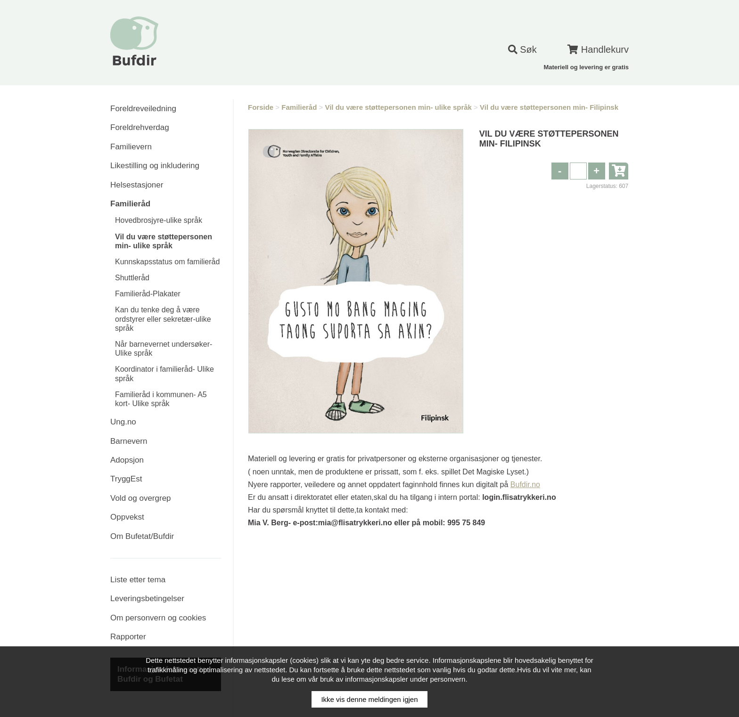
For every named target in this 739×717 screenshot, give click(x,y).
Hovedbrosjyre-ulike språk (158, 220)
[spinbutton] (578, 171)
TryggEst (126, 478)
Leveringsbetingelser (147, 598)
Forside (260, 107)
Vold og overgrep (140, 498)
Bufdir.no (525, 485)
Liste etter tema (137, 579)
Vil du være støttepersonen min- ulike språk (398, 107)
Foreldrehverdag (139, 127)
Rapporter (128, 636)
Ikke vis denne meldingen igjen (369, 699)
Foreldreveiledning (143, 108)
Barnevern (128, 441)
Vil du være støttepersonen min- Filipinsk (549, 107)
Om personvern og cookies (158, 617)
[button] (596, 171)
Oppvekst (127, 517)
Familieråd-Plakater (148, 294)
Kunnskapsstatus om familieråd (167, 262)
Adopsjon (127, 460)
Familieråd (130, 203)
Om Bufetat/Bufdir (142, 536)
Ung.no (123, 421)
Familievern (131, 146)
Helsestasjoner (136, 184)
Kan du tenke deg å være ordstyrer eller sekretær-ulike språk (163, 319)
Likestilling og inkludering (154, 165)
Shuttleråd (132, 278)
